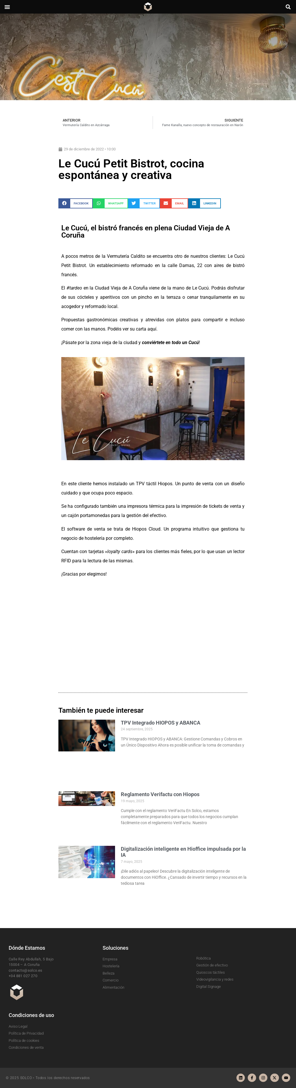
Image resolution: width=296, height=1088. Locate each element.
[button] (7, 7)
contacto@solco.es (25, 970)
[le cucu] (153, 632)
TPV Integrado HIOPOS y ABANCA (160, 723)
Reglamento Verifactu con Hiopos (160, 794)
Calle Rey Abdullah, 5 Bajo (31, 959)
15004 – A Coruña (24, 964)
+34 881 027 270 (23, 976)
